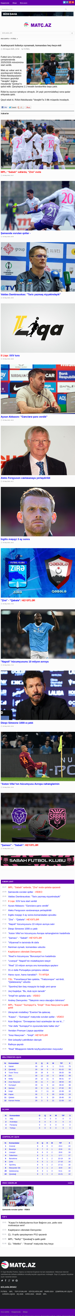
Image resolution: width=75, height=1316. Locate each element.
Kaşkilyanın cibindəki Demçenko (24, 1230)
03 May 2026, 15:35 (8, 787)
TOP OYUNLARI (21, 1291)
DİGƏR (39, 1294)
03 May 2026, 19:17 (8, 481)
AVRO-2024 (29, 1294)
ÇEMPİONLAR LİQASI (63, 1291)
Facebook (67, 2)
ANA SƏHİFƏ (5, 38)
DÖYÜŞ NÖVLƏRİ (36, 1291)
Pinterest (73, 2)
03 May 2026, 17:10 (8, 665)
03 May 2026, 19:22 (8, 420)
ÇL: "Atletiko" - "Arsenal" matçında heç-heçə (31, 1243)
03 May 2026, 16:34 (8, 726)
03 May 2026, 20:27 (8, 175)
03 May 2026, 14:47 (8, 848)
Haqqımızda (5, 3)
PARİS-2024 (49, 1291)
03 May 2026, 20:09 (8, 236)
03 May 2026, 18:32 (8, 542)
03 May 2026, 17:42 (8, 603)
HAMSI (70, 1183)
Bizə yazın (23, 3)
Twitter (64, 2)
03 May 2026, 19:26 (8, 359)
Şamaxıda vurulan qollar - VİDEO (16, 1210)
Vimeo (13, 1280)
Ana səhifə (5, 1312)
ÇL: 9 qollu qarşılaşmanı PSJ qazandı (27, 1234)
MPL (11, 1291)
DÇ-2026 (20, 1294)
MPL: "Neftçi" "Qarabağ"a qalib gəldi (26, 1239)
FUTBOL (13, 38)
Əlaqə (15, 3)
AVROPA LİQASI (8, 1294)
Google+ (70, 2)
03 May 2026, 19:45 (8, 298)
